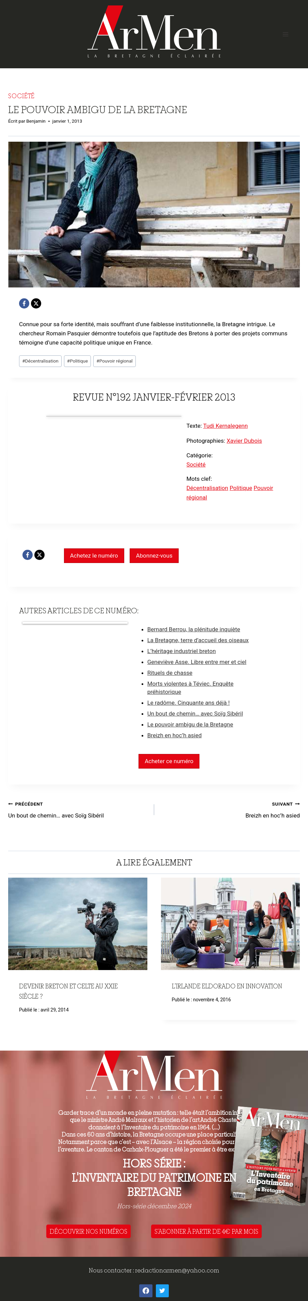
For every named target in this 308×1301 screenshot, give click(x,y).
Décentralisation (40, 361)
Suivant (291, 953)
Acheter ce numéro (169, 761)
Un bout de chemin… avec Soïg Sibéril (195, 713)
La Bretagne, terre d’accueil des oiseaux (198, 640)
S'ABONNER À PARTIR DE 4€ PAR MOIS (206, 1231)
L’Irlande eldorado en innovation (227, 986)
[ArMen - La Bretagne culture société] (154, 31)
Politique (77, 361)
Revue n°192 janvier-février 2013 (154, 396)
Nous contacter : (112, 1270)
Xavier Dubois (244, 440)
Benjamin (36, 121)
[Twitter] (162, 1290)
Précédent (16, 953)
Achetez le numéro (94, 555)
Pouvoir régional (114, 361)
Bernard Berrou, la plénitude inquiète (193, 629)
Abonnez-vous (154, 555)
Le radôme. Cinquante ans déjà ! (188, 702)
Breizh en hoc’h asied (174, 735)
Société (21, 96)
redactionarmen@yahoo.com (177, 1270)
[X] (36, 303)
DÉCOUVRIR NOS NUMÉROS (88, 1231)
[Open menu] (285, 34)
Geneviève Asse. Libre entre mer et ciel (196, 661)
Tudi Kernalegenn (225, 425)
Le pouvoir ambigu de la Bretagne (190, 724)
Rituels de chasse (170, 672)
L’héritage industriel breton (181, 651)
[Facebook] (24, 303)
